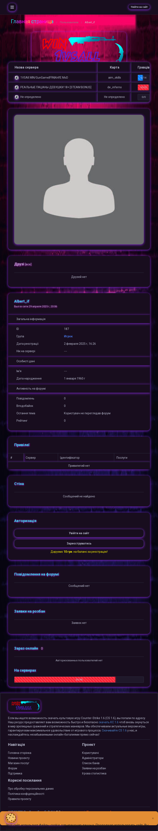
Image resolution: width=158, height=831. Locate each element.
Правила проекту (19, 799)
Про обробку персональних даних (31, 788)
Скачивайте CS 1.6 (114, 730)
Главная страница (32, 21)
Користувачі (90, 752)
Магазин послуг (18, 763)
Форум (12, 768)
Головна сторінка (19, 752)
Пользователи (69, 22)
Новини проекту (19, 758)
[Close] (153, 815)
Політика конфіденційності (26, 793)
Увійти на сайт (139, 7)
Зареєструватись (79, 543)
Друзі (22, 264)
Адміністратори (92, 758)
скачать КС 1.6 (108, 722)
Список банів (91, 763)
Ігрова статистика (94, 773)
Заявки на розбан (94, 768)
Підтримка (15, 773)
